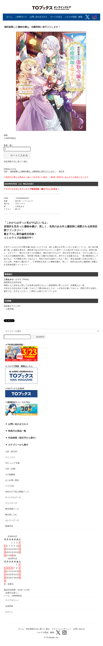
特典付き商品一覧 (17, 431)
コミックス (10, 457)
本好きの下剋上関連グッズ (17, 492)
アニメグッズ (11, 503)
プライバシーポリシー (61, 629)
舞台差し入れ (11, 514)
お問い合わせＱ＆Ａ (38, 17)
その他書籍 (10, 474)
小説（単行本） (12, 451)
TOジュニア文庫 (12, 463)
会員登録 (9, 606)
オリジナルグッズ (13, 497)
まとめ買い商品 (12, 480)
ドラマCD (9, 486)
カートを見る (56, 17)
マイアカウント (12, 600)
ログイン (9, 612)
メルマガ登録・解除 (74, 17)
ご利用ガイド (21, 17)
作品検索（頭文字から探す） (22, 437)
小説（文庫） (11, 469)
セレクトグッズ (12, 520)
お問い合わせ (79, 629)
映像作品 (9, 526)
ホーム (9, 17)
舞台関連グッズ (12, 509)
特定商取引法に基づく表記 (15, 161)
